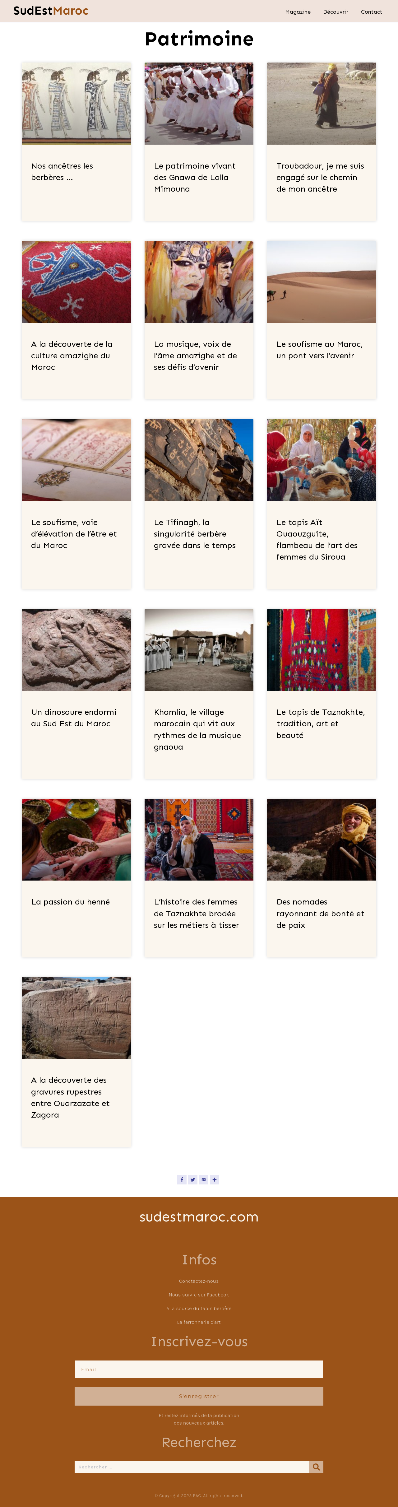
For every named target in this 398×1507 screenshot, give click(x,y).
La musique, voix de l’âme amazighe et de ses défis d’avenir (195, 355)
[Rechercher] (316, 1467)
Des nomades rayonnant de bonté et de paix (320, 913)
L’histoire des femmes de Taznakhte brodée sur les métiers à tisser (196, 913)
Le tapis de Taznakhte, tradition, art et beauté (320, 723)
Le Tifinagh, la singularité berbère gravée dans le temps (195, 533)
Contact (371, 11)
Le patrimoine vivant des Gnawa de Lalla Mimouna (195, 177)
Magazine (298, 11)
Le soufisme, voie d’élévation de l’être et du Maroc (74, 533)
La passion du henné (70, 902)
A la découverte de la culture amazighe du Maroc (72, 355)
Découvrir (336, 11)
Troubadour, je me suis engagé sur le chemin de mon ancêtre (320, 177)
